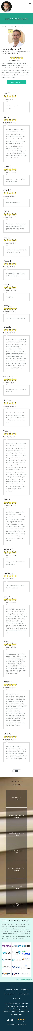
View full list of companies (24, 979)
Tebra (24, 1024)
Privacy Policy (25, 989)
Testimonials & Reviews (21, 27)
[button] (30, 3)
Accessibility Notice (23, 994)
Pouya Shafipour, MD (7, 27)
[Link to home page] (8, 6)
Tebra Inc (16, 989)
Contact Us (16, 998)
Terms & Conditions (10, 994)
